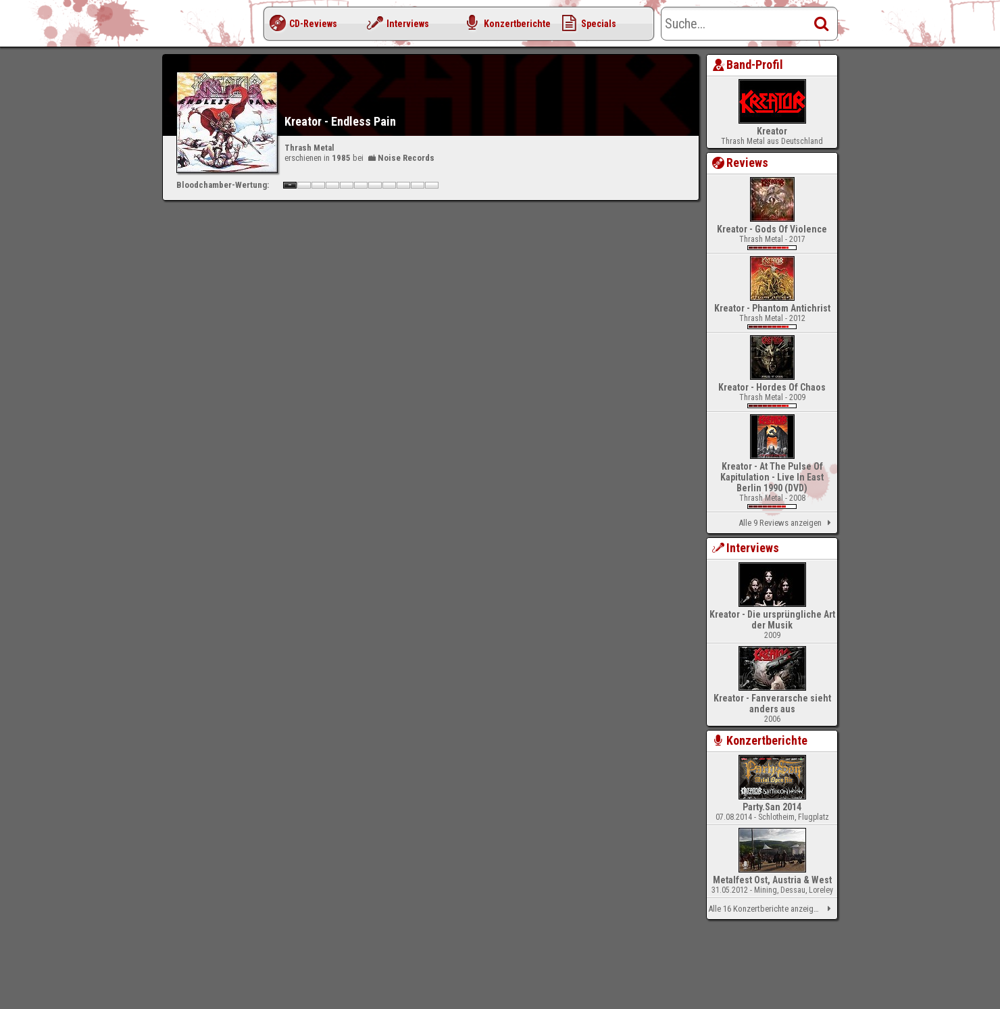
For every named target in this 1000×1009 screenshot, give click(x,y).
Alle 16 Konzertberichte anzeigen (772, 909)
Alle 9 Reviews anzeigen (787, 523)
